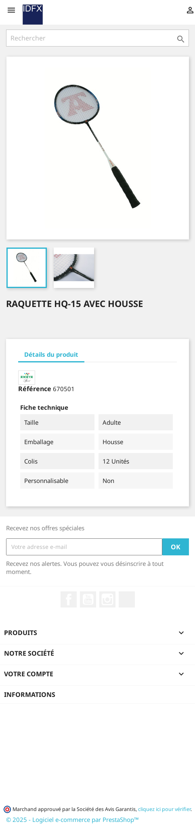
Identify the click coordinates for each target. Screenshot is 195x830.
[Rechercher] (97, 38)
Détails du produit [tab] (51, 354)
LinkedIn (127, 599)
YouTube (88, 599)
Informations (29, 694)
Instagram (107, 599)
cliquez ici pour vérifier (164, 809)
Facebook (69, 599)
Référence (34, 389)
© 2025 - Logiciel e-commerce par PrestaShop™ (72, 819)
